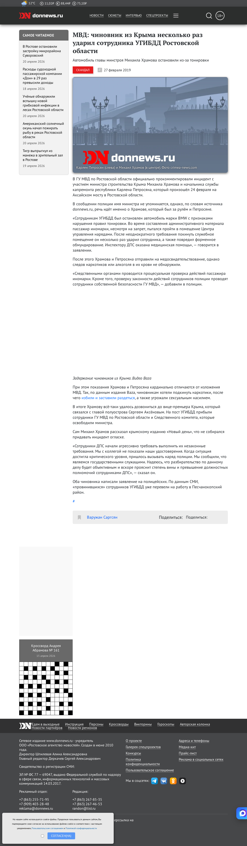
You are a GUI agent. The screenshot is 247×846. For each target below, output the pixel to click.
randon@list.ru (84, 808)
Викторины (143, 724)
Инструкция (74, 724)
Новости (97, 15)
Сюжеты (114, 15)
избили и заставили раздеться (108, 397)
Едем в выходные (46, 724)
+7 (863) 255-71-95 (34, 799)
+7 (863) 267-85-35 (87, 799)
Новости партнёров (47, 727)
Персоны (96, 724)
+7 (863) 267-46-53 (87, 804)
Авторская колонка (195, 724)
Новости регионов (82, 727)
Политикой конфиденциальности (81, 828)
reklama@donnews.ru (36, 808)
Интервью (134, 15)
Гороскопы (165, 724)
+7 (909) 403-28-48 (34, 804)
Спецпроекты (157, 15)
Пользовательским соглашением (47, 828)
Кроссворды (119, 724)
